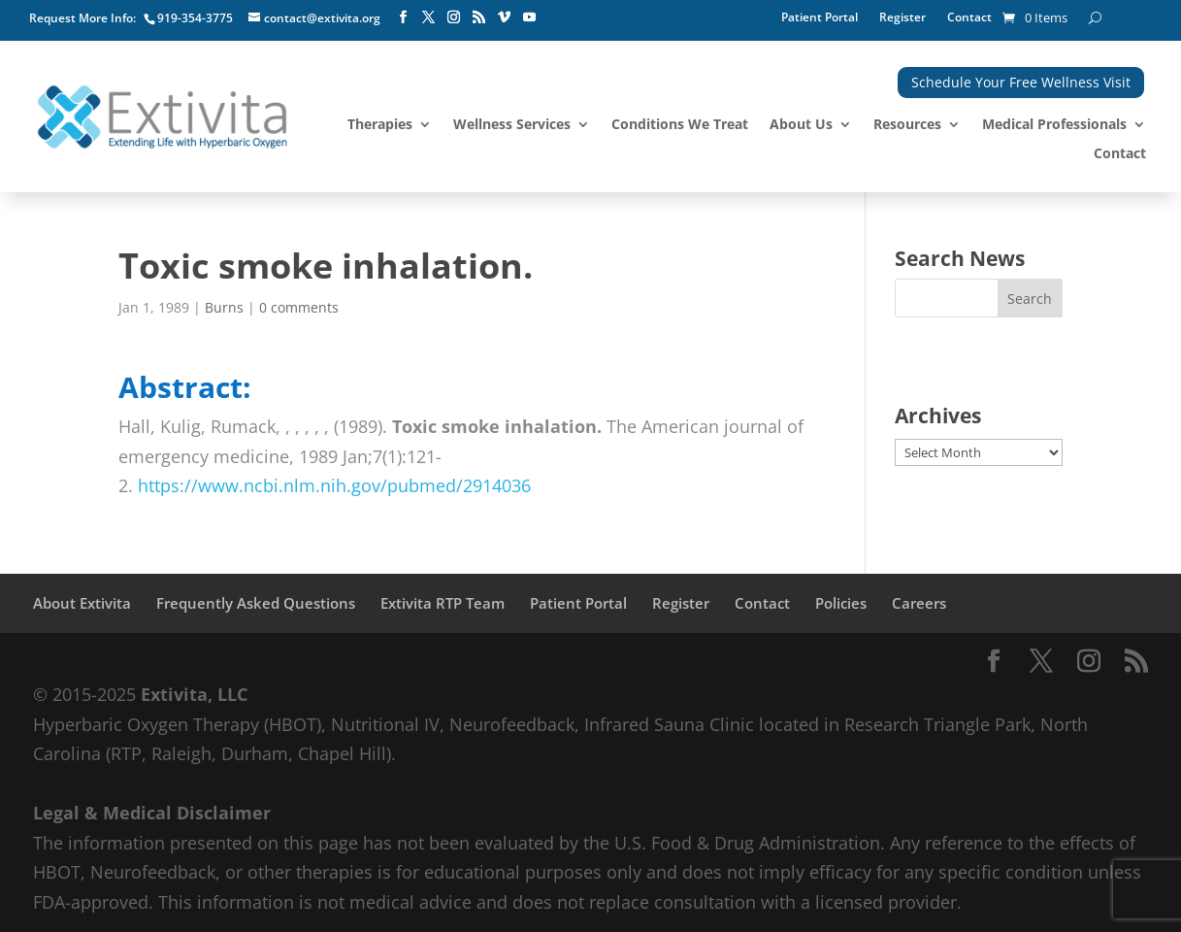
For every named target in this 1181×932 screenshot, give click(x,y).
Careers (919, 603)
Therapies (379, 125)
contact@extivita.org (322, 18)
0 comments (299, 307)
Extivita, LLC (194, 694)
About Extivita (82, 603)
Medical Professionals (1054, 125)
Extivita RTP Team (442, 603)
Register (902, 18)
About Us (801, 125)
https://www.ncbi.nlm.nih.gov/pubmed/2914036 (334, 485)
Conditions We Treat (679, 125)
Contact (969, 18)
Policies (841, 603)
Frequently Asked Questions (255, 603)
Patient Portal (819, 18)
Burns (224, 307)
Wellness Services (512, 125)
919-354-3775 (195, 18)
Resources (907, 125)
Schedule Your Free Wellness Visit (1021, 82)
